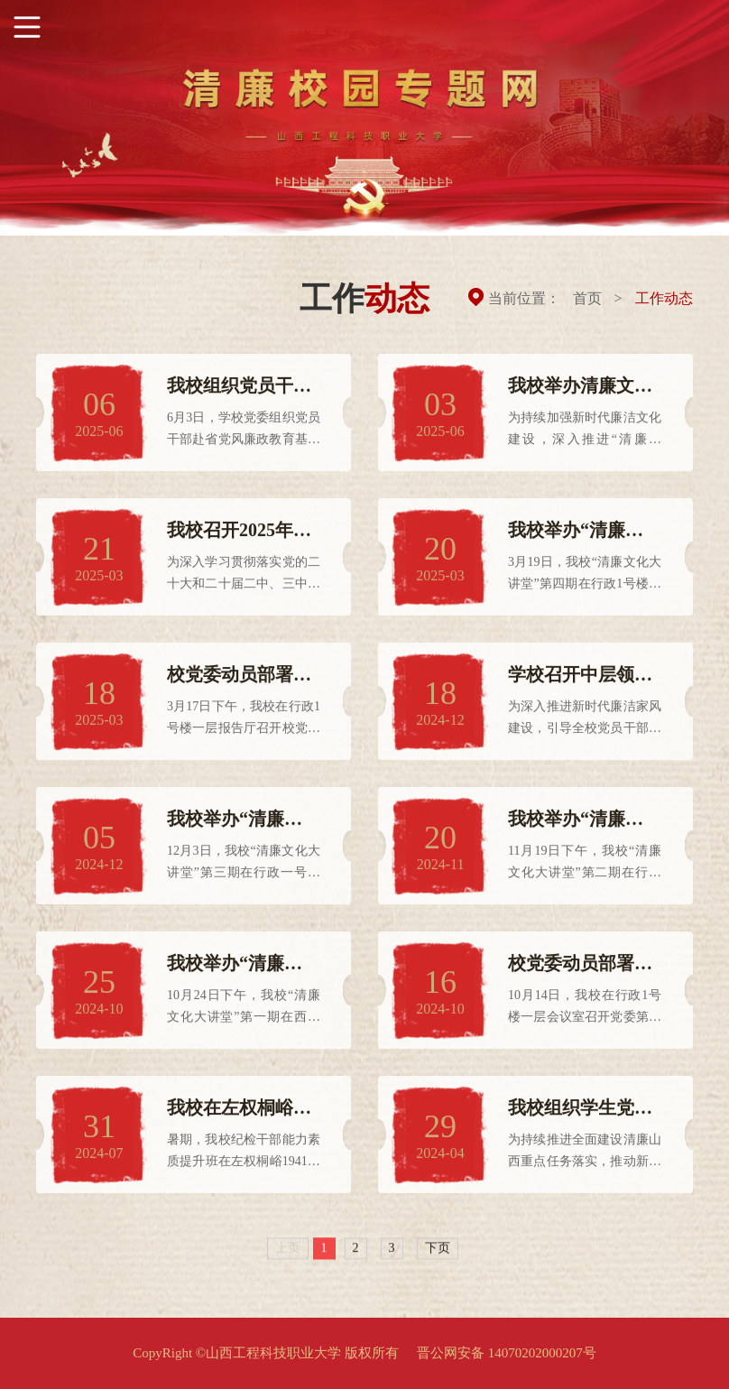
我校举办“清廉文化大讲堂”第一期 (234, 969)
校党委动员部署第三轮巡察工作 (580, 969)
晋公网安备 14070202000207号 (506, 1353)
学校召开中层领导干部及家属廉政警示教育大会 (580, 681)
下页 (437, 1249)
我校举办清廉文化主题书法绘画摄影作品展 (580, 392)
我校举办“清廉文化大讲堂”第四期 (575, 536)
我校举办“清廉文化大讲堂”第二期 (575, 825)
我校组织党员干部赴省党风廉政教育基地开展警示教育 (239, 392)
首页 (587, 298)
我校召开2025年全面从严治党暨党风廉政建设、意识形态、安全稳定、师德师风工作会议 (239, 536)
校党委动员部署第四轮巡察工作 (239, 681)
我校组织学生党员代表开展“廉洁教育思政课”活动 (580, 1114)
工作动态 (664, 298)
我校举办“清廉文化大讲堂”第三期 (234, 825)
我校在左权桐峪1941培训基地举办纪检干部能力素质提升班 (239, 1114)
